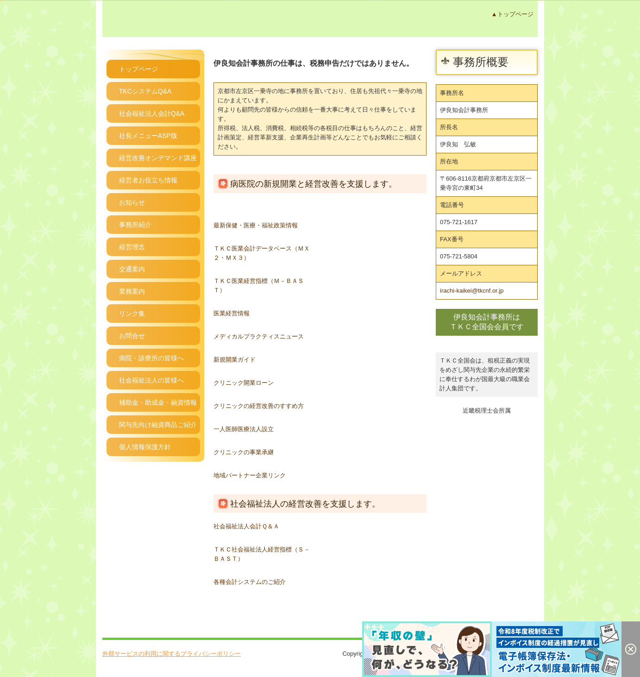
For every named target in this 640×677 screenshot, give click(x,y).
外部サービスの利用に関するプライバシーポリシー (171, 653)
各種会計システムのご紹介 (249, 581)
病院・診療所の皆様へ (151, 358)
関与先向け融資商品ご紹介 (158, 424)
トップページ (138, 69)
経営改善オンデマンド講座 (158, 158)
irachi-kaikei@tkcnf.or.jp (471, 290)
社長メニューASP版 (148, 135)
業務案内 (132, 291)
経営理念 (132, 247)
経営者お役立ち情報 (148, 180)
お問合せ (132, 335)
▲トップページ (512, 14)
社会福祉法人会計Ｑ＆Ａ (246, 526)
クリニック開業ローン (243, 382)
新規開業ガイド (234, 359)
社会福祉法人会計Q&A (152, 113)
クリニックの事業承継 (243, 452)
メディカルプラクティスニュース (258, 336)
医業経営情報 (231, 313)
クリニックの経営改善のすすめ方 (258, 405)
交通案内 (132, 269)
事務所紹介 (135, 224)
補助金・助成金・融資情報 (158, 402)
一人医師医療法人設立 (243, 429)
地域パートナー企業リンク (249, 475)
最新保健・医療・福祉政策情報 (255, 225)
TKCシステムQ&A (145, 91)
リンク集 (132, 313)
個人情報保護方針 (145, 447)
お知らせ (132, 202)
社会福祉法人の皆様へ (151, 380)
